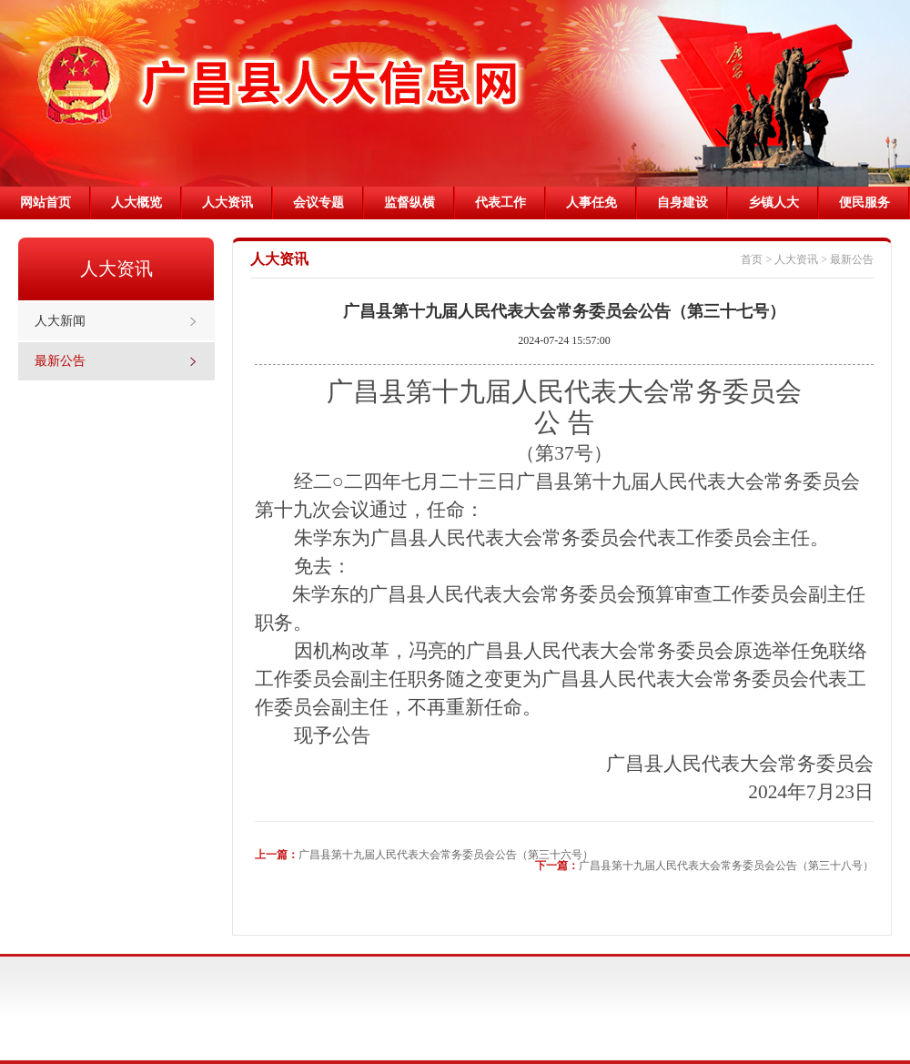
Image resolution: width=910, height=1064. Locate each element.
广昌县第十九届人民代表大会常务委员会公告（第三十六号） (445, 854)
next (884, 89)
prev (617, 89)
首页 (752, 259)
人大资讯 (796, 259)
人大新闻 (60, 321)
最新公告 (60, 361)
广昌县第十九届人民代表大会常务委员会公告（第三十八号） (726, 865)
